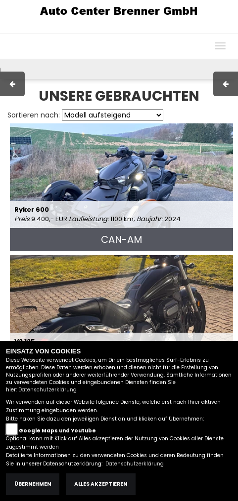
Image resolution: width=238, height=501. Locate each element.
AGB (133, 29)
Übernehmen (32, 484)
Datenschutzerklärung (47, 389)
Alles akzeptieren (100, 484)
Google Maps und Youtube (57, 430)
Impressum (98, 29)
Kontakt (160, 29)
